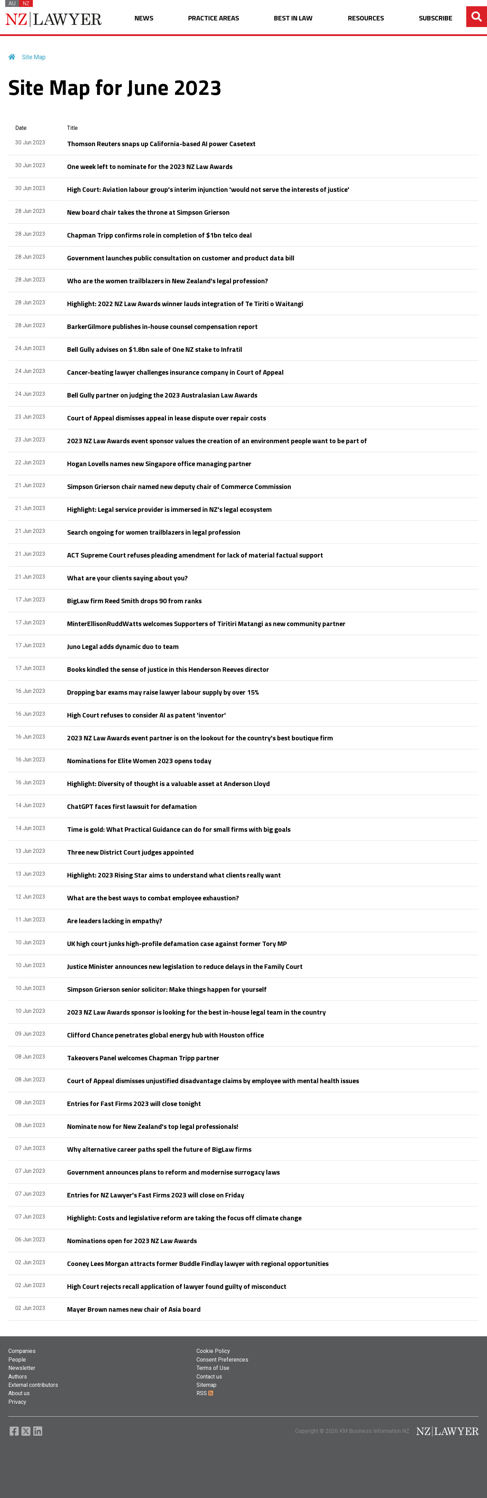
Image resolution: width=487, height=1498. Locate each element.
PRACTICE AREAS (213, 18)
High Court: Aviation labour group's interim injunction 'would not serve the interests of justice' (208, 189)
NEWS (144, 18)
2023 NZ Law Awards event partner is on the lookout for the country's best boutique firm (200, 737)
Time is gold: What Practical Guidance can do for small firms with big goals (179, 829)
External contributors (33, 1385)
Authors (17, 1376)
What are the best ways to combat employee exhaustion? (153, 897)
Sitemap (206, 1385)
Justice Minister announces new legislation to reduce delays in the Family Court (185, 966)
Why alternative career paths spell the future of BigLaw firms (159, 1149)
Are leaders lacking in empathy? (114, 920)
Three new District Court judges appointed (130, 852)
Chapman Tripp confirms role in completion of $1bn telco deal (159, 235)
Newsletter (21, 1368)
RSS (204, 1393)
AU (12, 3)
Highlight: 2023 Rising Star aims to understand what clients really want (174, 875)
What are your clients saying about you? (127, 577)
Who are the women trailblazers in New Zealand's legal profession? (167, 280)
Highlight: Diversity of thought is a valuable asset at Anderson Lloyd (168, 783)
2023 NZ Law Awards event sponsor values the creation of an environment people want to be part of (217, 440)
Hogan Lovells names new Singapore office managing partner (159, 463)
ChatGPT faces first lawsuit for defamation (132, 806)
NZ (25, 3)
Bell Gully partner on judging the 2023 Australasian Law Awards (162, 395)
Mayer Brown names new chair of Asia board (134, 1309)
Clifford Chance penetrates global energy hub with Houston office (165, 1034)
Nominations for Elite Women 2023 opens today (139, 760)
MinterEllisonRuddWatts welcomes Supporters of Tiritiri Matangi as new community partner (206, 623)
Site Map (34, 57)
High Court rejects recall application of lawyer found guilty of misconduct (176, 1286)
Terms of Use (212, 1368)
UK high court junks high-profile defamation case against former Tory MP (177, 943)
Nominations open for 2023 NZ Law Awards (132, 1240)
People (17, 1359)
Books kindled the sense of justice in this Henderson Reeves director (168, 669)
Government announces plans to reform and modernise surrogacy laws (173, 1172)
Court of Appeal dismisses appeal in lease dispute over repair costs (166, 417)
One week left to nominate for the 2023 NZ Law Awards (149, 166)
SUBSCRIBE (435, 18)
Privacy (17, 1402)
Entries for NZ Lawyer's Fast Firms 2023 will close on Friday (155, 1194)
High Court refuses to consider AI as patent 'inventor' (146, 715)
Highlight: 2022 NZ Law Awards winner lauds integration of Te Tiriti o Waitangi (185, 303)
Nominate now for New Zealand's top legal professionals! (152, 1126)
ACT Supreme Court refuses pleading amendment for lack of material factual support (195, 555)
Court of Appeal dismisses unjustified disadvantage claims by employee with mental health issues (213, 1080)
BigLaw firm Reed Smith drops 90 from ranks (134, 600)
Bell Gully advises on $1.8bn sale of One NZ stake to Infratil (154, 349)
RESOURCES (366, 18)
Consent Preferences (222, 1359)
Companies (22, 1351)
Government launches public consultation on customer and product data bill (180, 257)
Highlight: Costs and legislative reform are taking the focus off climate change (184, 1217)
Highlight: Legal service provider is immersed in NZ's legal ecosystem (169, 509)
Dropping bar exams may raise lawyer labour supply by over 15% (163, 692)
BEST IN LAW (293, 18)
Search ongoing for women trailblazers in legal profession (153, 532)
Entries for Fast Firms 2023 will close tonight (134, 1103)
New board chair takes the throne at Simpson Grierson (148, 212)
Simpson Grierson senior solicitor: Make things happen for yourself (167, 989)
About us (19, 1393)
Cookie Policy (213, 1351)
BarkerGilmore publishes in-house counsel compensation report (162, 326)
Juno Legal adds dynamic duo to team (123, 646)
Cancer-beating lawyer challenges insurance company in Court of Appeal (175, 372)
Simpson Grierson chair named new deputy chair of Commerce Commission (179, 486)
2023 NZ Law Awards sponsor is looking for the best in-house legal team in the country (196, 1012)
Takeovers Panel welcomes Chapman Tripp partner (143, 1057)
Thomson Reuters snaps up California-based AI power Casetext (161, 143)
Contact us (209, 1376)
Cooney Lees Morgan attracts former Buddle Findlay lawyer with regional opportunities (198, 1263)
